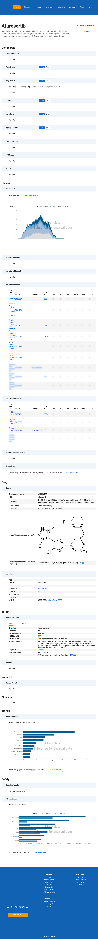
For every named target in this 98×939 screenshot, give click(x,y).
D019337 (18, 415)
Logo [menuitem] (49, 899)
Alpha (17, 3)
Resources (50, 3)
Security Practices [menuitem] (80, 872)
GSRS (60, 593)
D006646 (18, 329)
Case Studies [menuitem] (49, 880)
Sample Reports (26, 3)
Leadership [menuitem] (80, 870)
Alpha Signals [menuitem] (49, 896)
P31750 (73, 648)
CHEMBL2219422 (44, 581)
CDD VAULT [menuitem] (80, 875)
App (81, 4)
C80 (45, 292)
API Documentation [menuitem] (49, 885)
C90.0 (46, 407)
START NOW (17, 890)
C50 (45, 423)
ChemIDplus (52, 593)
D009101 (18, 407)
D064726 (18, 339)
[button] (85, 18)
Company (61, 3)
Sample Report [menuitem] (49, 872)
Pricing (72, 3)
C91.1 (46, 318)
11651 (44, 645)
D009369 (18, 292)
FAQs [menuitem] (49, 877)
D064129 (18, 303)
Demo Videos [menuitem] (49, 875)
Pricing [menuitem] (49, 870)
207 (39, 629)
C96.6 (46, 329)
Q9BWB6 (41, 642)
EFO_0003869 (37, 423)
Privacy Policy (72, 937)
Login (91, 4)
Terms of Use (62, 937)
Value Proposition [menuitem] (49, 894)
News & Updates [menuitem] (49, 882)
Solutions (37, 3)
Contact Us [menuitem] (80, 877)
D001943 (18, 423)
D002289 (18, 350)
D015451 (18, 318)
